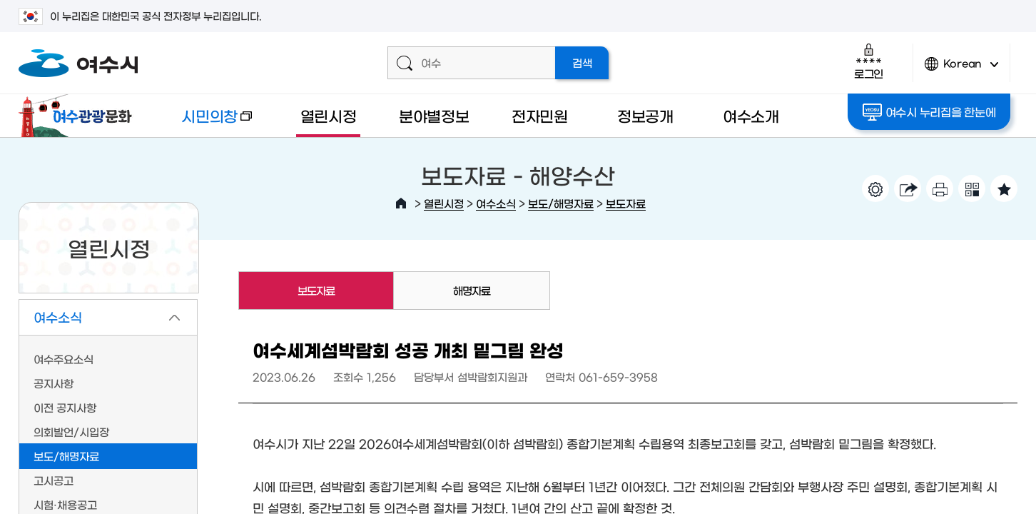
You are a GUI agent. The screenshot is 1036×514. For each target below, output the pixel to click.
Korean (962, 69)
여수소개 (751, 115)
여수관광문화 (79, 115)
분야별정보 (434, 115)
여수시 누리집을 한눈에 (929, 112)
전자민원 (540, 115)
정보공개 (645, 115)
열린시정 (328, 115)
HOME (401, 203)
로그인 (868, 61)
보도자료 (626, 203)
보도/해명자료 (561, 203)
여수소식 (496, 203)
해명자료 (471, 290)
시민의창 (205, 122)
